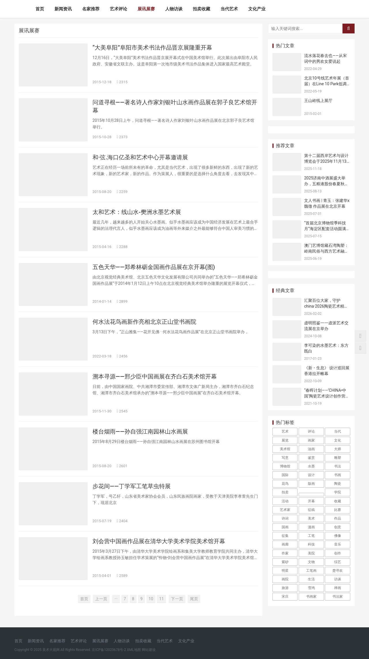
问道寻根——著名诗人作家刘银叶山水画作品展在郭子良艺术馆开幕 (175, 106)
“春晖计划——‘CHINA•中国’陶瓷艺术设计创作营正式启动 (326, 396)
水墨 (311, 466)
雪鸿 (311, 588)
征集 (285, 536)
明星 (285, 571)
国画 (285, 527)
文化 (337, 440)
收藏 (337, 501)
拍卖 (285, 492)
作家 (285, 553)
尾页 (194, 598)
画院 (285, 579)
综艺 (337, 562)
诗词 (285, 518)
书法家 (337, 596)
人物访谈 (173, 9)
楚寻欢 (337, 571)
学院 (337, 492)
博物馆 (285, 466)
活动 (285, 501)
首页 (39, 9)
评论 (311, 431)
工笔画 (311, 571)
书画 (337, 475)
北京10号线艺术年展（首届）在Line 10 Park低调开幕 (326, 84)
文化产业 (257, 9)
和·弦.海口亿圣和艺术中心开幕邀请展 (140, 157)
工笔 (311, 536)
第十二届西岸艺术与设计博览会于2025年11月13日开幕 (326, 161)
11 (161, 598)
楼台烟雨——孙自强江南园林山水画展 (140, 431)
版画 (311, 484)
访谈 (337, 579)
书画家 (311, 596)
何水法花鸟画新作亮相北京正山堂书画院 (144, 321)
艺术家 (285, 510)
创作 (337, 553)
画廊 (285, 544)
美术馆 (285, 449)
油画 (311, 449)
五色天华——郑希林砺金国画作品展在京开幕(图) (154, 267)
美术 (311, 518)
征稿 (311, 510)
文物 (311, 562)
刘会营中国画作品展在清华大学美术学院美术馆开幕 (159, 541)
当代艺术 (229, 9)
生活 (311, 579)
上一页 (101, 598)
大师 (337, 449)
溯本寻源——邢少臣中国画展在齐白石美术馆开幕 (155, 376)
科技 (311, 544)
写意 (285, 458)
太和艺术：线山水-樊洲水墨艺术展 (137, 212)
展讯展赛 (146, 9)
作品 (337, 518)
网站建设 (149, 650)
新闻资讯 (63, 9)
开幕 (311, 501)
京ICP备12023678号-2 (109, 650)
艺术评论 (118, 9)
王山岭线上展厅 (318, 100)
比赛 (337, 510)
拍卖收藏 (201, 9)
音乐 (337, 544)
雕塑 (337, 458)
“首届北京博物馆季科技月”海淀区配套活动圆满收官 (327, 228)
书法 (337, 466)
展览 (285, 440)
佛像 (337, 536)
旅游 (285, 588)
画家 (311, 440)
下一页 (177, 598)
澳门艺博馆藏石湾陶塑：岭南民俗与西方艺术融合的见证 (326, 251)
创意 (337, 527)
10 (151, 598)
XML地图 (134, 650)
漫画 (311, 527)
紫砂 (285, 562)
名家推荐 (90, 9)
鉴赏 (311, 458)
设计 (311, 475)
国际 (285, 475)
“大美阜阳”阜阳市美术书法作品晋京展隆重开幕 (152, 47)
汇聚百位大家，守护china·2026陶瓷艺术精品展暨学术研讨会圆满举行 (326, 306)
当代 (337, 431)
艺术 (285, 431)
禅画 (337, 588)
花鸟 (285, 484)
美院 (311, 553)
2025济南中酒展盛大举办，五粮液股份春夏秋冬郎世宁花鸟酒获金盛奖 (326, 184)
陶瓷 (337, 484)
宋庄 (285, 596)
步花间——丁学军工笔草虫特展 (132, 486)
